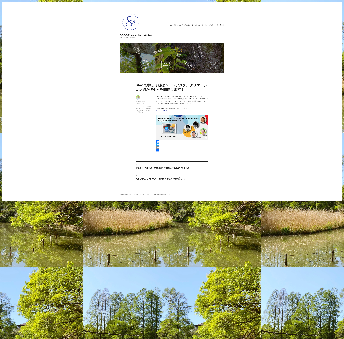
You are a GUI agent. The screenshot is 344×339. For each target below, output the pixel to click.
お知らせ (149, 106)
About (197, 25)
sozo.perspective (140, 101)
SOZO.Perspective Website (137, 35)
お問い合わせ (220, 25)
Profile (204, 25)
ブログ (211, 25)
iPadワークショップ (141, 106)
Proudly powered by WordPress (161, 194)
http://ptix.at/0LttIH (161, 111)
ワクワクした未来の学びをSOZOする (181, 25)
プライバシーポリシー (145, 194)
